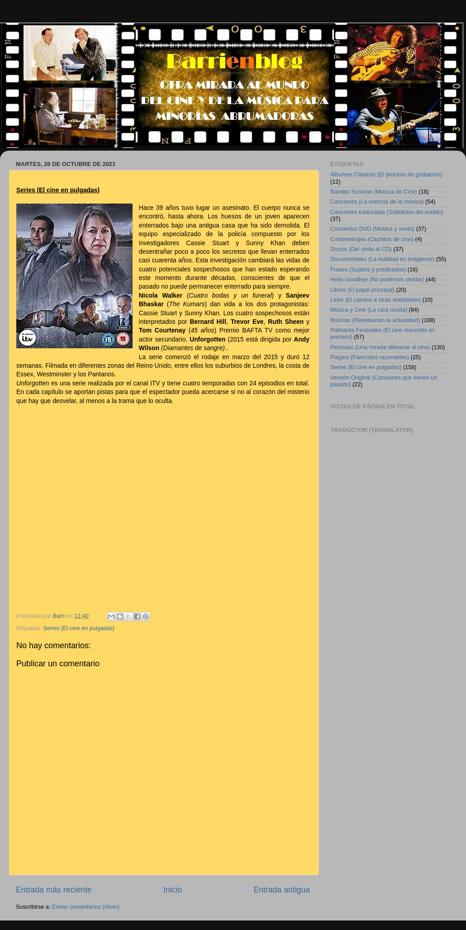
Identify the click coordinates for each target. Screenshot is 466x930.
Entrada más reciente (54, 889)
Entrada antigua (282, 889)
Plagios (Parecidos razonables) (369, 357)
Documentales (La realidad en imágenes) (382, 259)
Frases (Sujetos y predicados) (368, 269)
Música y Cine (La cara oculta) (368, 310)
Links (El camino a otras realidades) (375, 300)
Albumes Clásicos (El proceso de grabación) (386, 174)
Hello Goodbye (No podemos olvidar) (377, 279)
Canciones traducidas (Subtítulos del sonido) (386, 212)
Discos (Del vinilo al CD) (361, 249)
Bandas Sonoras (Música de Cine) (373, 192)
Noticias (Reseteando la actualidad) (375, 320)
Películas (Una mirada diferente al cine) (380, 347)
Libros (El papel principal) (362, 290)
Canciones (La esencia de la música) (377, 202)
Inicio (172, 889)
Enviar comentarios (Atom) (85, 907)
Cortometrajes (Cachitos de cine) (372, 239)
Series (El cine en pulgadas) (79, 628)
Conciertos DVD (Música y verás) (372, 229)
